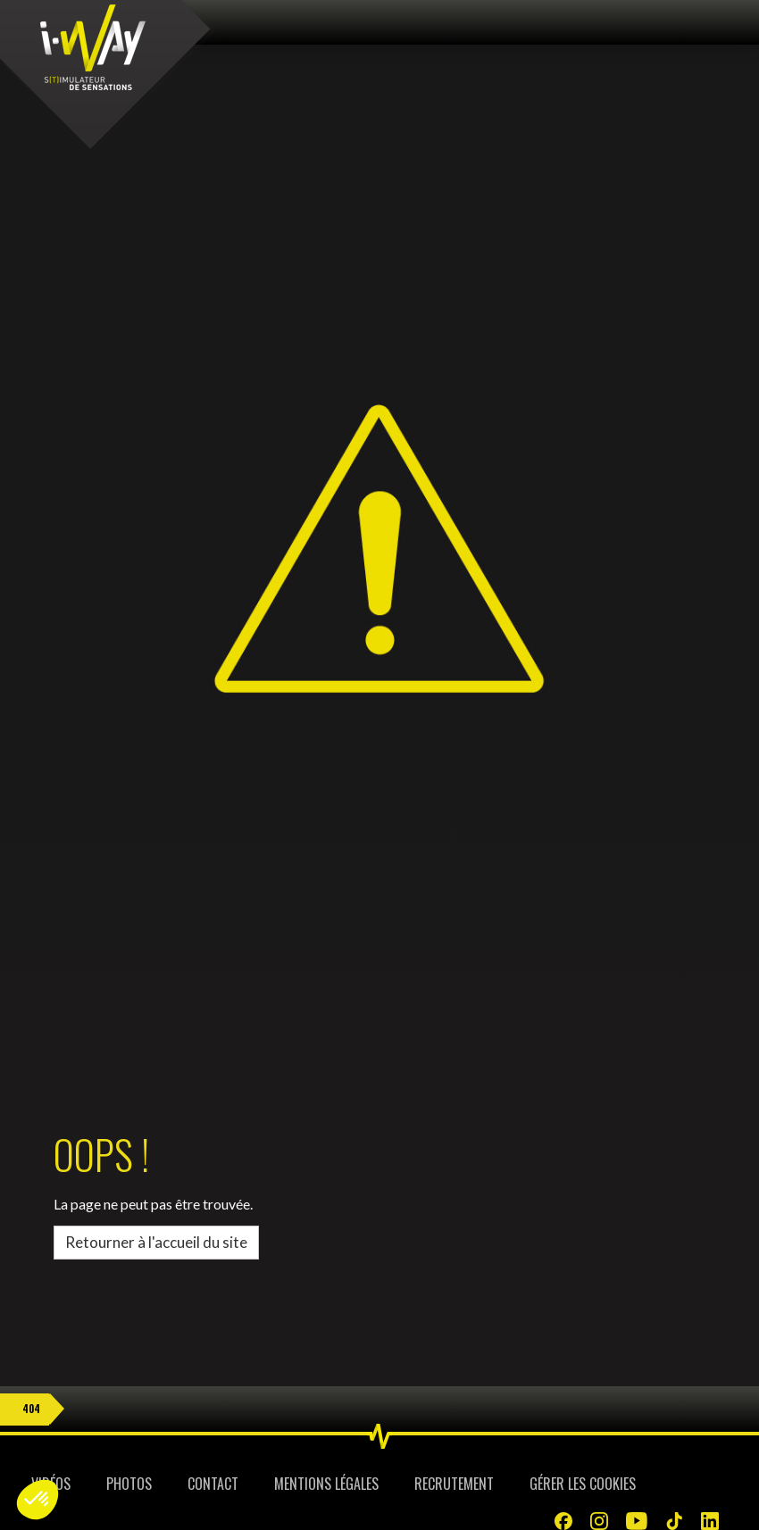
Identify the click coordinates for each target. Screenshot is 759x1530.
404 (31, 1408)
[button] (37, 1499)
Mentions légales (326, 1483)
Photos (129, 1483)
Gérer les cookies (583, 1483)
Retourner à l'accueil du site (156, 1242)
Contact (213, 1483)
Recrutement (454, 1483)
